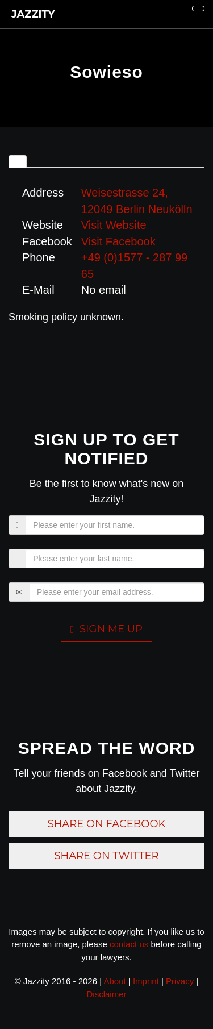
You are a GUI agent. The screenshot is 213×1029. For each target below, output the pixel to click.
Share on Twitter (106, 855)
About (114, 981)
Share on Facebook (107, 824)
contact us (129, 944)
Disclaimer (106, 994)
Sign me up (106, 629)
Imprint (146, 981)
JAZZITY (32, 14)
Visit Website (114, 225)
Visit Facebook (118, 241)
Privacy (180, 981)
